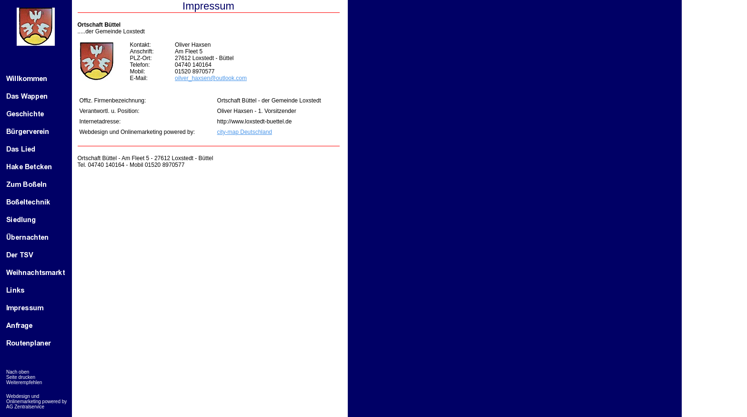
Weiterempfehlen (24, 382)
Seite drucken (20, 377)
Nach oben (17, 372)
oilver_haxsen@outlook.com (211, 78)
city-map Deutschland (244, 132)
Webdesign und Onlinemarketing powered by (36, 399)
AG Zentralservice (25, 406)
